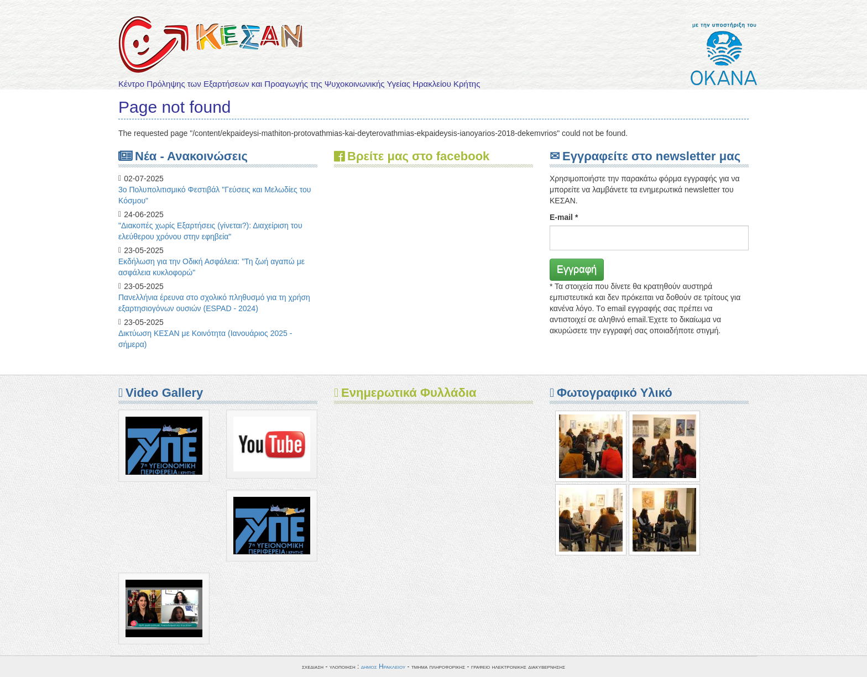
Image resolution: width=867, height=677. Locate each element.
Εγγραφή (577, 269)
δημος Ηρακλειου (383, 666)
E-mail (564, 217)
